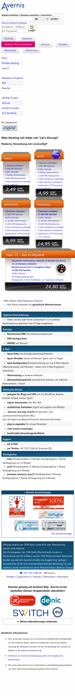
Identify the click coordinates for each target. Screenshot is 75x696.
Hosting (8, 38)
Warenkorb (10, 50)
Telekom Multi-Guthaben (18, 44)
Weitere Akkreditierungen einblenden (38, 621)
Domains (27, 38)
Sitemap (37, 576)
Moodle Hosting (10, 63)
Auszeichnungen (10, 108)
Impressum (32, 50)
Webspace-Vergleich (12, 77)
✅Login (31, 29)
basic (4, 57)
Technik (6, 103)
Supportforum (23, 576)
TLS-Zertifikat (9, 113)
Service (45, 44)
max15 (5, 68)
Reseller (6, 88)
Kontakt (63, 44)
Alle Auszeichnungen (61, 533)
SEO (4, 82)
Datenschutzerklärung (31, 650)
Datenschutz (49, 576)
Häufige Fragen (10, 97)
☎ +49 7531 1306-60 (30, 572)
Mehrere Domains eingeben (14, 23)
